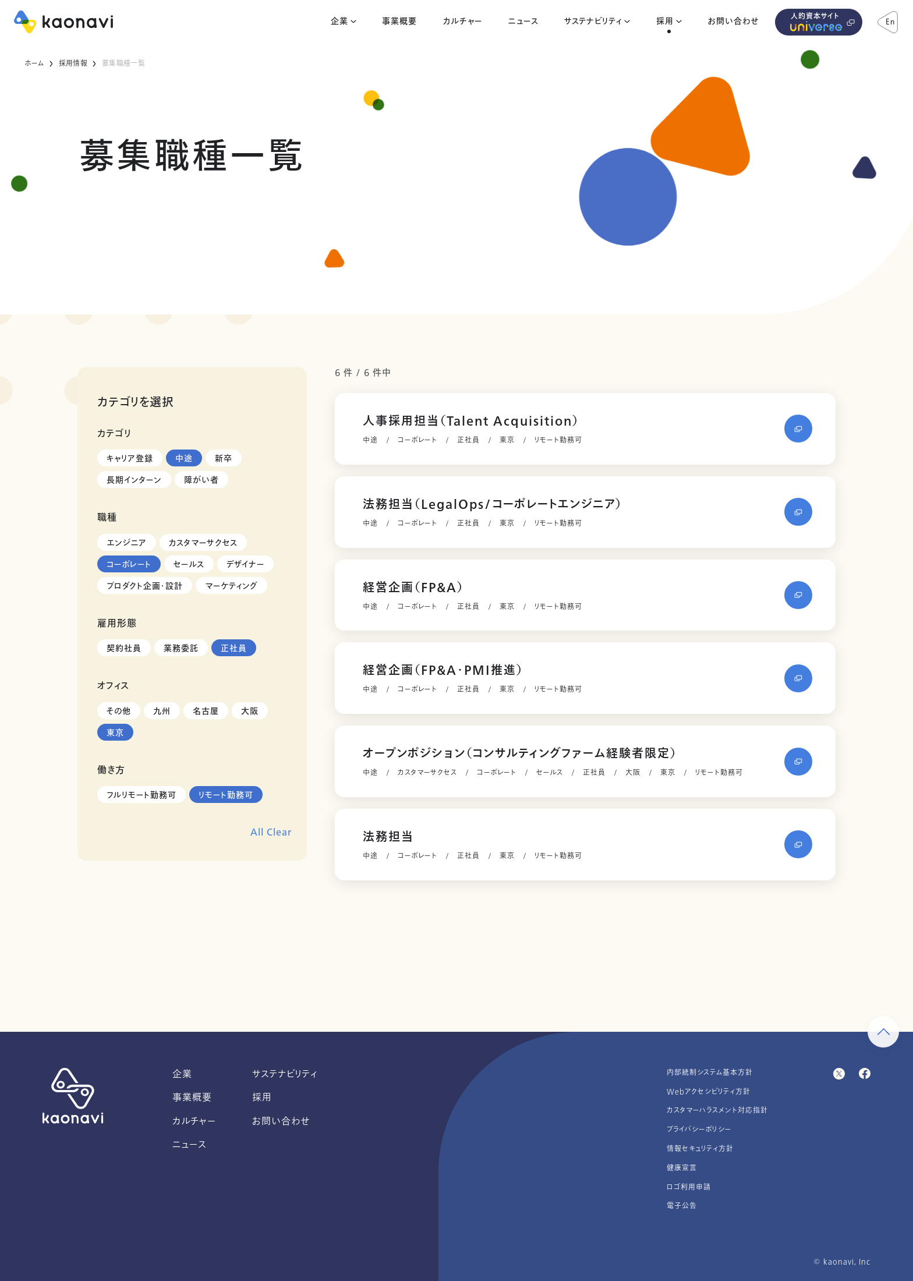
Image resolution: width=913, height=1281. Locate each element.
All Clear (271, 832)
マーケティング (231, 586)
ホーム (34, 63)
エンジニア (127, 543)
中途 (184, 458)
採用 (665, 21)
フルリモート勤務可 (141, 795)
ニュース (523, 21)
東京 (115, 733)
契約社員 (124, 648)
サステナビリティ (593, 21)
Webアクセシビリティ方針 (709, 1092)
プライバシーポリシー (699, 1129)
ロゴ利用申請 (689, 1187)
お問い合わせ (733, 21)
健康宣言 (682, 1168)
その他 (119, 711)
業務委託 (181, 648)
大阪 (250, 711)
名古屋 (206, 711)
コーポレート (129, 564)
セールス (189, 564)
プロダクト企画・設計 (145, 586)
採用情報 (73, 63)
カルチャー (462, 21)
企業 (339, 21)
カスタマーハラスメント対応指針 (717, 1110)
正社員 (234, 648)
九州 (162, 711)
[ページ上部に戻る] (883, 1032)
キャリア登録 (130, 458)
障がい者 (201, 480)
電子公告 (682, 1206)
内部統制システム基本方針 (710, 1072)
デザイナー (245, 564)
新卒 (223, 458)
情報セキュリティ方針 (700, 1149)
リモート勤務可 (226, 795)
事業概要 (399, 21)
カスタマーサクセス (203, 543)
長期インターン (134, 480)
